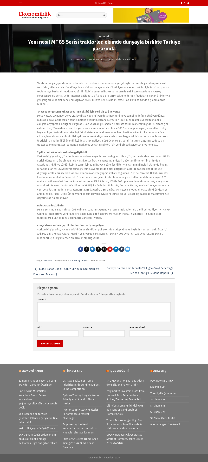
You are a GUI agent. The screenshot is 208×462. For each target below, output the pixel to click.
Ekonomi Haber (32, 370)
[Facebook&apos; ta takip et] (181, 3)
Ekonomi (104, 36)
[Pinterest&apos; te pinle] (110, 249)
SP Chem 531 (157, 405)
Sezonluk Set (157, 386)
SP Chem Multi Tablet (162, 418)
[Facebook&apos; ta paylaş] (80, 249)
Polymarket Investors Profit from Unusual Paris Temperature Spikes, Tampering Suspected (125, 395)
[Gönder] (104, 15)
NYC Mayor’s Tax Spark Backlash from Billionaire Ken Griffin (125, 382)
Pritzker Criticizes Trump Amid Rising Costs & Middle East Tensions (80, 443)
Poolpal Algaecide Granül (165, 424)
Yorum (41, 299)
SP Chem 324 (157, 412)
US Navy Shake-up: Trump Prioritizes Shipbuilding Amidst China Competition (81, 384)
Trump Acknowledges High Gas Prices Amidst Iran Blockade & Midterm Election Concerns (124, 424)
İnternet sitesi (137, 327)
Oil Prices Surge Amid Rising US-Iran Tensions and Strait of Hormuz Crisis (125, 409)
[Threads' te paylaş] (98, 249)
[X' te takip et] (185, 3)
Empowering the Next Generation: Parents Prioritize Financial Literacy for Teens (80, 428)
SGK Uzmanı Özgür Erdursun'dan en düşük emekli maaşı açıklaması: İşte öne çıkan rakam (38, 438)
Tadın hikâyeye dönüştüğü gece (37, 428)
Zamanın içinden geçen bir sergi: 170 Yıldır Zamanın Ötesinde (38, 382)
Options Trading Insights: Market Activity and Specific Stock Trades (81, 399)
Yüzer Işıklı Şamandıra (163, 393)
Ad (39, 327)
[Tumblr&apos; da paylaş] (121, 249)
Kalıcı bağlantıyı (78, 260)
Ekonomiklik (78, 59)
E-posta (88, 327)
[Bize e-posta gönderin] (188, 3)
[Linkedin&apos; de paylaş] (116, 249)
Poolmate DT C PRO (161, 380)
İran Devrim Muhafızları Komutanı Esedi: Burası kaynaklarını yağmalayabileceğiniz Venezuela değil (38, 399)
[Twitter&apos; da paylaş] (92, 249)
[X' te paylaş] (86, 249)
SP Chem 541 (157, 399)
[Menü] (21, 3)
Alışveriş (159, 370)
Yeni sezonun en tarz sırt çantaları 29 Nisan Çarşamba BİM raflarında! (38, 418)
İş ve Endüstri (119, 370)
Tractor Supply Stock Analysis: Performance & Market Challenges (80, 414)
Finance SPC (74, 370)
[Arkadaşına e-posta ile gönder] (104, 249)
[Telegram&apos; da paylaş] (127, 249)
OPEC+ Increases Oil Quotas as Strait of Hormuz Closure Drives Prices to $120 (124, 438)
